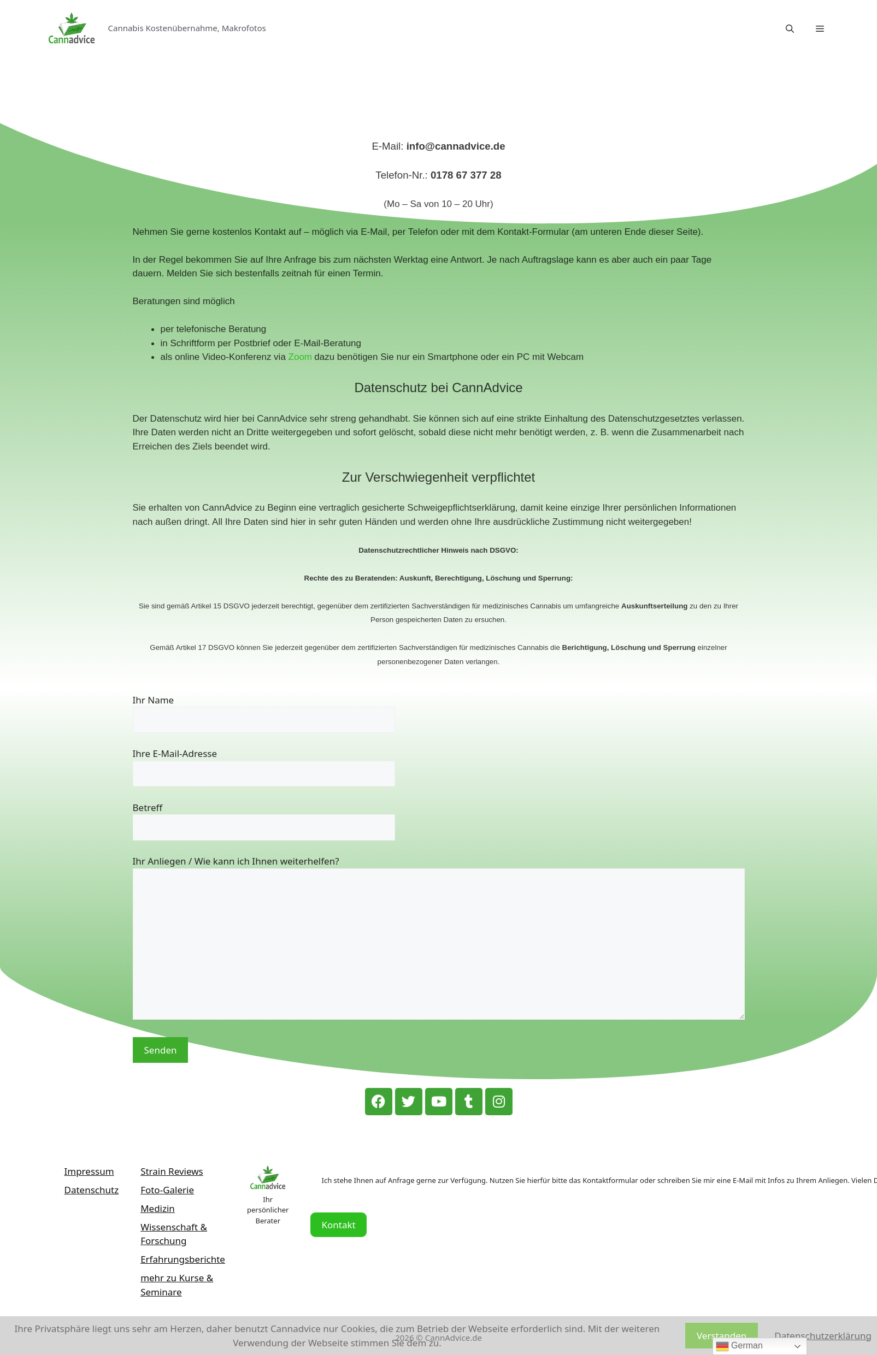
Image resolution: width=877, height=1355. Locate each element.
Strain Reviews (171, 1171)
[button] (820, 28)
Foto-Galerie (167, 1190)
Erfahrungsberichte (182, 1259)
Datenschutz (91, 1190)
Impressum (89, 1171)
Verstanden (721, 1335)
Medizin (157, 1208)
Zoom (300, 357)
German (739, 1346)
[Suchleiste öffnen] (790, 28)
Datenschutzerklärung (823, 1335)
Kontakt (338, 1224)
